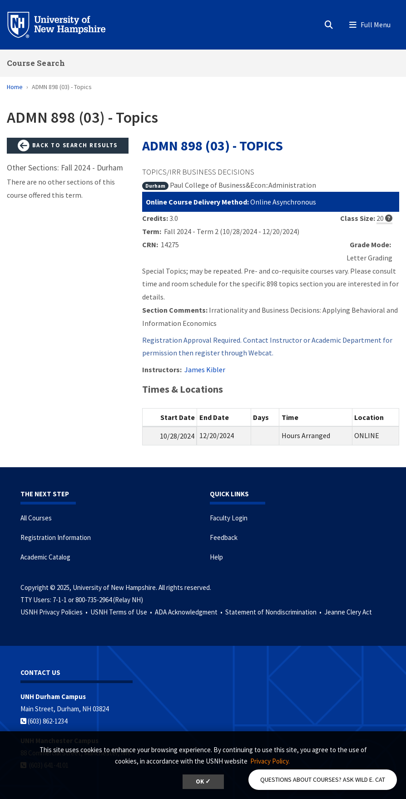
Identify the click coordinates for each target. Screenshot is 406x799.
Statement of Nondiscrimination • (274, 612)
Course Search (36, 63)
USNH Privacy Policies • (54, 612)
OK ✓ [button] (203, 781)
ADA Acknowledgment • (189, 612)
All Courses (36, 518)
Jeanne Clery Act (348, 612)
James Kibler (204, 369)
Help (216, 557)
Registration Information (55, 537)
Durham (155, 185)
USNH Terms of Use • (121, 612)
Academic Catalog (45, 557)
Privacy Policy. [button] (270, 761)
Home (15, 87)
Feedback (224, 537)
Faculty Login (229, 518)
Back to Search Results (68, 146)
